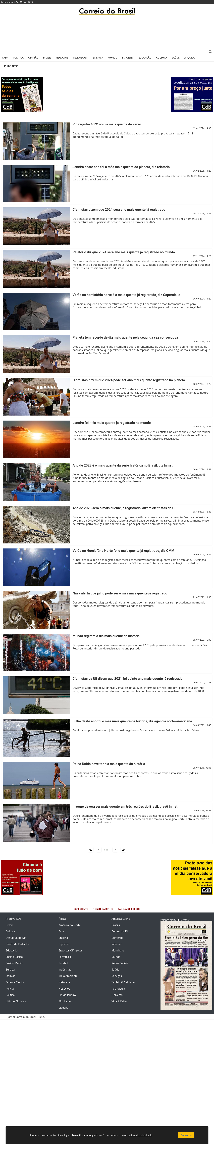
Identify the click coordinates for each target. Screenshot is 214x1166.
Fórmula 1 (65, 957)
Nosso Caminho (103, 908)
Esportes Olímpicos (71, 950)
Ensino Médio (14, 963)
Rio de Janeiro (67, 995)
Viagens (63, 1007)
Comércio (117, 938)
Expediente (81, 908)
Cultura (161, 57)
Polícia (10, 988)
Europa (10, 969)
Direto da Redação (17, 944)
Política (18, 57)
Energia (98, 57)
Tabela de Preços (129, 908)
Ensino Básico (14, 957)
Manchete (118, 950)
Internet (117, 944)
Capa (5, 57)
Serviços (117, 976)
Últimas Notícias (16, 1001)
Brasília (116, 925)
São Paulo (65, 1001)
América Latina (121, 919)
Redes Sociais (120, 963)
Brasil (47, 57)
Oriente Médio (15, 982)
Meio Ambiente (68, 976)
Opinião (33, 57)
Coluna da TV (120, 931)
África (62, 919)
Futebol (63, 963)
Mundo (112, 57)
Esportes (128, 57)
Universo (117, 995)
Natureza (64, 982)
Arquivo (189, 57)
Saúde (176, 57)
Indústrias (65, 969)
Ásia (61, 931)
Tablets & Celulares (123, 982)
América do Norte (70, 925)
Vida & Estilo (119, 1001)
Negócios (62, 57)
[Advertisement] (107, 34)
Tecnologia (80, 57)
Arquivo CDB (13, 919)
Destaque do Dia (16, 938)
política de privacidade (140, 1135)
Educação (144, 57)
